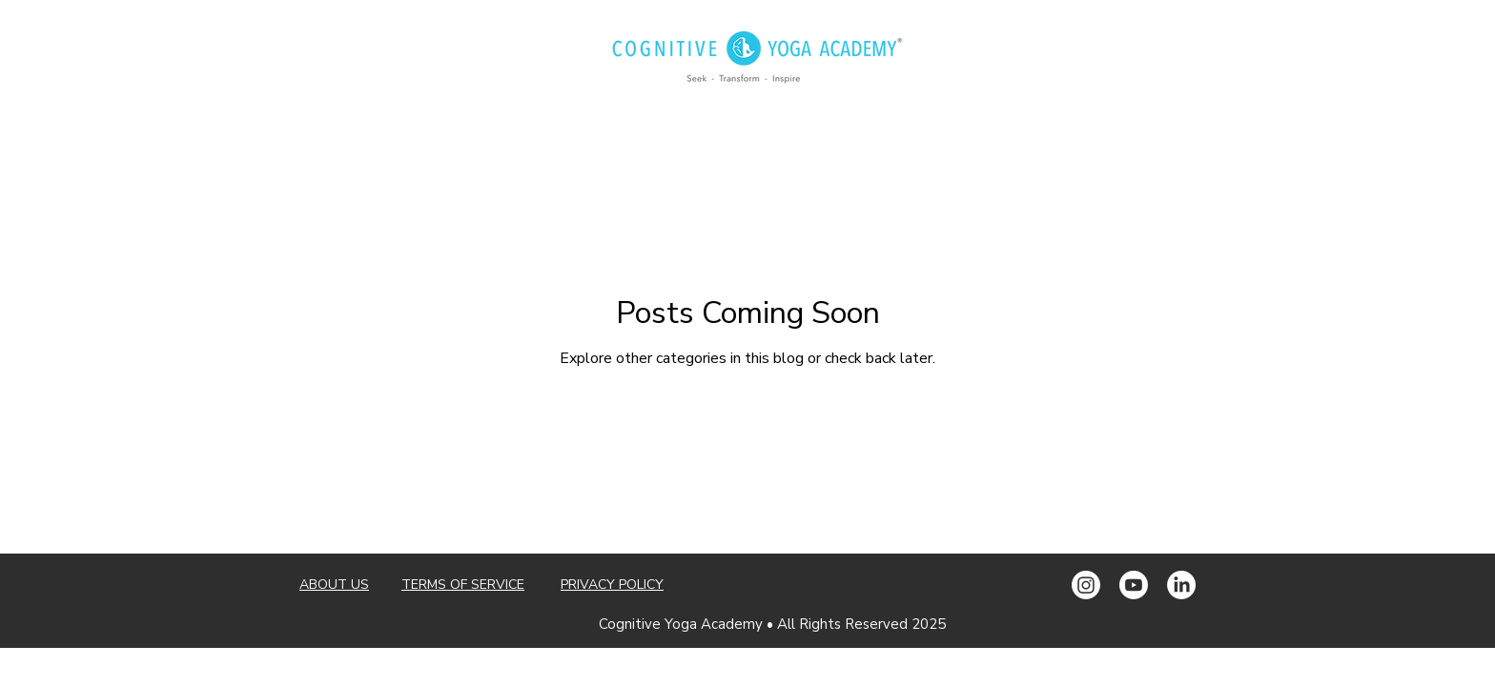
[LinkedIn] (1181, 585)
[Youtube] (1133, 585)
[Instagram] (1086, 585)
